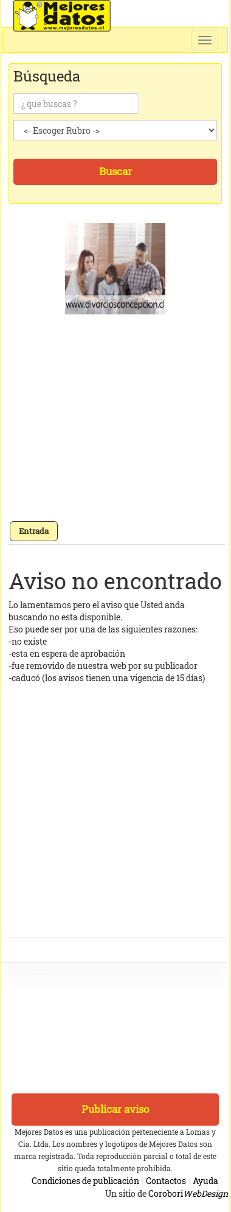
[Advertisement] (114, 422)
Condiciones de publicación (85, 1180)
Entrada (34, 530)
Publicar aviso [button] (115, 1109)
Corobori (188, 1193)
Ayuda (205, 1180)
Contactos (166, 1180)
